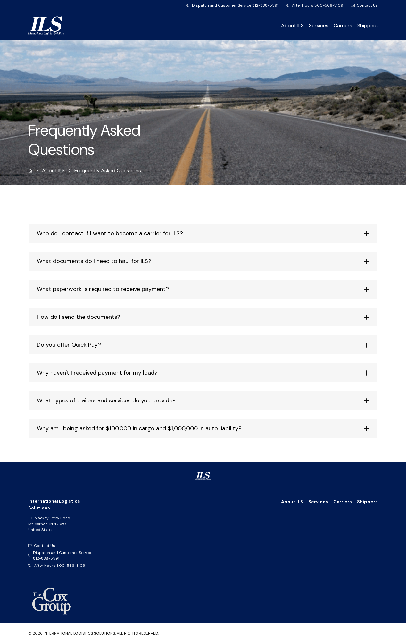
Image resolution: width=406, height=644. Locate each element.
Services (318, 25)
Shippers (367, 25)
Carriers (343, 25)
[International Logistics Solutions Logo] (69, 25)
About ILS (292, 25)
